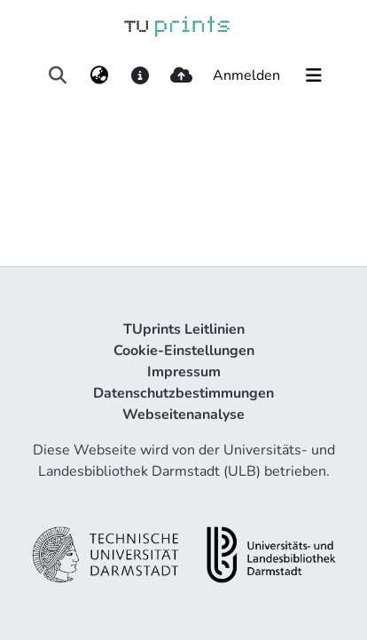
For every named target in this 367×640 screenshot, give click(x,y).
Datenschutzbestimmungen (183, 393)
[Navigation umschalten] (314, 75)
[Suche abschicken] (58, 75)
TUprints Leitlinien (184, 329)
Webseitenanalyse (183, 414)
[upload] (181, 75)
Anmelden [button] (247, 75)
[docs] (140, 75)
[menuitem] (99, 75)
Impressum (184, 372)
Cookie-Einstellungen (183, 350)
